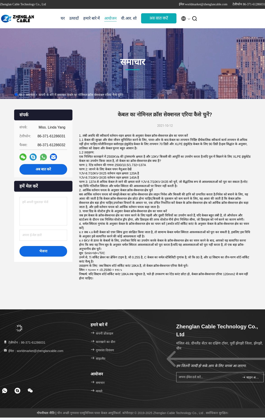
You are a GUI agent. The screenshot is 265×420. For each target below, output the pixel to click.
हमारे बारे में (91, 18)
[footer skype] (17, 390)
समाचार (30, 94)
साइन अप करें (251, 377)
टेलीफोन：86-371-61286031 (24, 342)
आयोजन (110, 18)
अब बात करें (159, 18)
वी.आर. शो (129, 18)
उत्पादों (74, 18)
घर (63, 18)
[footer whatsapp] (4, 390)
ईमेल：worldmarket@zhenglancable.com (33, 351)
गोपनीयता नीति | (47, 413)
